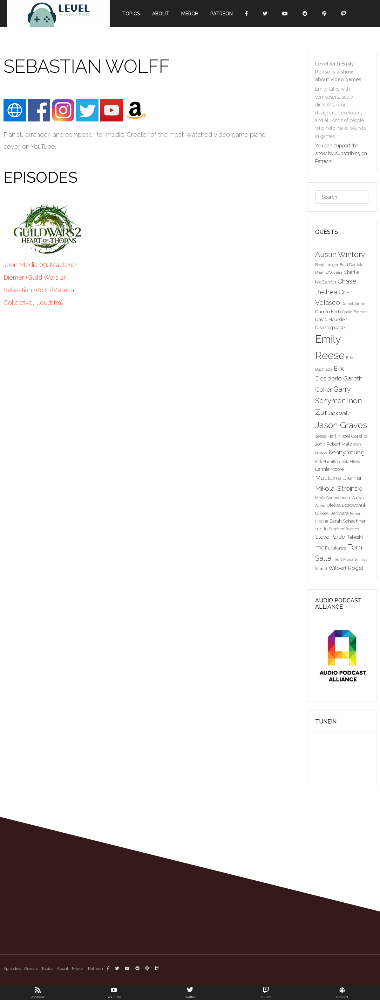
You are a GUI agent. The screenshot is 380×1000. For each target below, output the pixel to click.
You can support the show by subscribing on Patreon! (341, 153)
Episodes (12, 968)
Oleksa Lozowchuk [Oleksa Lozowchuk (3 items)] (346, 505)
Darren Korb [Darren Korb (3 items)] (328, 311)
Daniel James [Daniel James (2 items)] (353, 303)
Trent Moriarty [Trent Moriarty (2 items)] (345, 559)
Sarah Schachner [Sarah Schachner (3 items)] (348, 521)
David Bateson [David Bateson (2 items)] (355, 312)
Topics (131, 13)
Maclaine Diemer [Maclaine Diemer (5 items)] (338, 477)
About (160, 13)
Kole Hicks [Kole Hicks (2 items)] (350, 462)
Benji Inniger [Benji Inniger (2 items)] (326, 265)
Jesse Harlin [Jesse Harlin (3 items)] (327, 436)
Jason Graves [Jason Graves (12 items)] (341, 425)
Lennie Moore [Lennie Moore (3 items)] (329, 469)
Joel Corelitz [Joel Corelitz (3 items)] (354, 436)
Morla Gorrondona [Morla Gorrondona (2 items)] (331, 498)
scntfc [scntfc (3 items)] (321, 528)
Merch (189, 13)
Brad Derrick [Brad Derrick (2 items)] (351, 265)
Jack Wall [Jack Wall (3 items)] (338, 413)
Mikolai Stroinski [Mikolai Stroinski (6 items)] (338, 488)
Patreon (221, 13)
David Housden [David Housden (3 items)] (331, 319)
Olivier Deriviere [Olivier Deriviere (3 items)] (331, 513)
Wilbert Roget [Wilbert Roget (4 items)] (346, 568)
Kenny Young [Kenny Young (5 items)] (346, 452)
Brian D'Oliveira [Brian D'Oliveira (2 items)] (328, 272)
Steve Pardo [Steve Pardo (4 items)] (330, 536)
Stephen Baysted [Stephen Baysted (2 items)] (344, 529)
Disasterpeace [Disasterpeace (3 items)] (330, 327)
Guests (31, 968)
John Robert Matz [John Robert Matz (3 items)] (333, 444)
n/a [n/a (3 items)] (353, 497)
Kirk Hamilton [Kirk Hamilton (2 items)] (327, 462)
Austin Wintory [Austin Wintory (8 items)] (340, 254)
